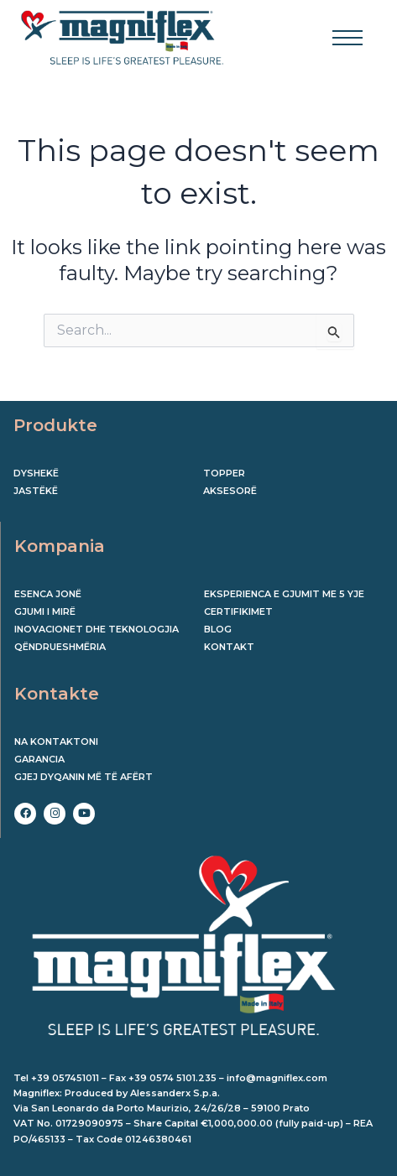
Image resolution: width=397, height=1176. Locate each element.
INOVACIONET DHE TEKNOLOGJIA (96, 629)
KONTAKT (229, 647)
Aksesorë (230, 491)
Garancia (39, 759)
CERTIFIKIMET (238, 611)
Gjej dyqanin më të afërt (83, 777)
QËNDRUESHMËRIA (60, 647)
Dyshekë (36, 473)
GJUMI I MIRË (45, 611)
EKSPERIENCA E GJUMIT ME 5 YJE (284, 594)
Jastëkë (35, 491)
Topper (224, 473)
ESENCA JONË (47, 594)
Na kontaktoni (56, 741)
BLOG (218, 629)
